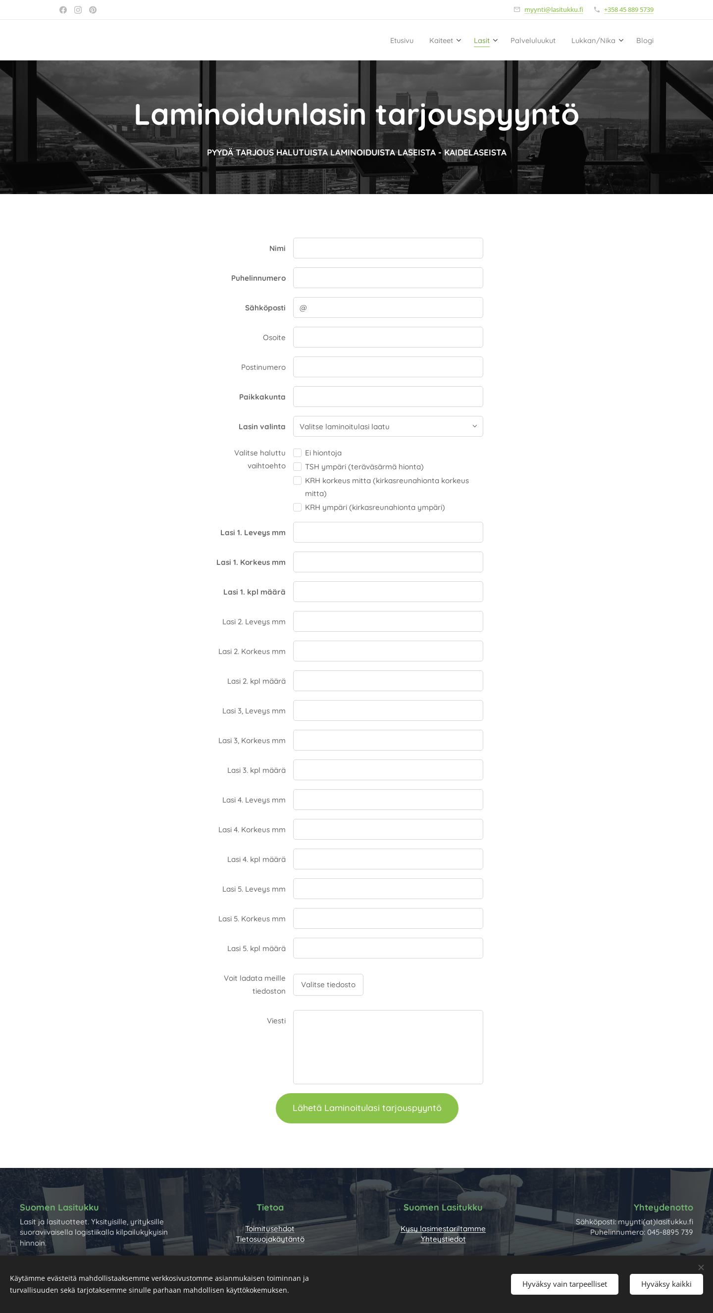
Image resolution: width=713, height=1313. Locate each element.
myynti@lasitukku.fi (553, 9)
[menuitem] (375, 40)
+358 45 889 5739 (629, 9)
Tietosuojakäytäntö (270, 1239)
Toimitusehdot (270, 1228)
